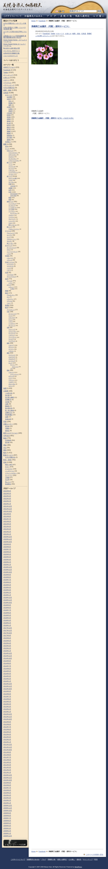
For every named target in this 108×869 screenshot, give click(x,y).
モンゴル (11, 182)
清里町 (9, 119)
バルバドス (10, 258)
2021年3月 (7, 529)
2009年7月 (7, 818)
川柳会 (7, 428)
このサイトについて (18, 859)
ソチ (11, 368)
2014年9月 (7, 661)
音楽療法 (8, 484)
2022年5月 (7, 493)
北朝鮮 (11, 188)
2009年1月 (7, 833)
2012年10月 (7, 719)
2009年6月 (7, 821)
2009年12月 (7, 805)
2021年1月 (7, 534)
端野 (10, 105)
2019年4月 (7, 587)
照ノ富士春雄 (9, 410)
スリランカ (12, 166)
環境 (5, 450)
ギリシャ (11, 347)
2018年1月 (7, 625)
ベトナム (11, 217)
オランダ (11, 376)
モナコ (11, 386)
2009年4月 (7, 826)
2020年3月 (7, 559)
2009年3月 (7, 828)
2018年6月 (7, 613)
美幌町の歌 (52, 859)
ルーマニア (12, 361)
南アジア (9, 162)
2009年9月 (7, 813)
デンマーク (12, 333)
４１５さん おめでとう (11, 51)
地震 (5, 388)
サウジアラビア (11, 276)
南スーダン (10, 243)
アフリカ (8, 231)
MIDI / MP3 (9, 464)
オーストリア (13, 314)
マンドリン (8, 475)
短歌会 (7, 430)
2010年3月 (7, 798)
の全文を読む (52, 118)
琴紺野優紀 (8, 414)
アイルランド (11, 309)
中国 (10, 184)
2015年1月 (7, 651)
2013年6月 (7, 699)
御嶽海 (7, 406)
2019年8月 (7, 577)
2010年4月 (7, 795)
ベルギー (11, 382)
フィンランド (13, 337)
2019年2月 (7, 592)
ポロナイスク (15, 366)
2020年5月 (7, 554)
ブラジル (9, 301)
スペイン (11, 349)
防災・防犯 (7, 460)
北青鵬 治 (8, 399)
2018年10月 (7, 603)
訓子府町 (9, 137)
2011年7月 (7, 757)
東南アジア (10, 201)
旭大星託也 (8, 408)
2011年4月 (7, 765)
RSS (96, 859)
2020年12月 (7, 537)
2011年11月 (7, 747)
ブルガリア (12, 359)
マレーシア (12, 219)
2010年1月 (7, 803)
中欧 (8, 311)
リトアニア (12, 341)
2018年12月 (7, 597)
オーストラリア (11, 247)
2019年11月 (7, 570)
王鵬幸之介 (8, 412)
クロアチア (12, 357)
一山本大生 (8, 393)
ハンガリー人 (9, 471)
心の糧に (72, 859)
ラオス (11, 223)
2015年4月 (7, 643)
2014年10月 (7, 658)
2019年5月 (7, 585)
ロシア (11, 363)
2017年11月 (7, 630)
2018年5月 (7, 615)
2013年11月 (7, 686)
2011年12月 (7, 744)
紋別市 (9, 125)
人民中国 (12, 186)
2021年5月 (7, 524)
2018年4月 (7, 618)
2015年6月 (7, 638)
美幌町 (89, 34)
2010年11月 (7, 778)
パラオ (9, 253)
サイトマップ (88, 859)
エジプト (9, 235)
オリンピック (8, 75)
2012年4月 (7, 734)
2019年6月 (7, 582)
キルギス (11, 156)
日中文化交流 (13, 193)
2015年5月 (7, 641)
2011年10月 (7, 750)
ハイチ (9, 268)
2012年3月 (7, 737)
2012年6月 (7, 729)
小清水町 (9, 113)
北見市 (9, 99)
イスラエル (10, 274)
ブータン (11, 174)
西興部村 (9, 135)
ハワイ (11, 283)
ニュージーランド (12, 251)
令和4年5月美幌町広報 (11, 53)
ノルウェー (12, 335)
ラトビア (11, 339)
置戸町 (9, 129)
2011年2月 (7, 770)
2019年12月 (7, 567)
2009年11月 (7, 808)
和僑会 (7, 305)
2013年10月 (7, 689)
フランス (11, 380)
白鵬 (6, 417)
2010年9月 (7, 783)
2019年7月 (7, 580)
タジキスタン (13, 158)
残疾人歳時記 (62, 859)
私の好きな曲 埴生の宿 (11, 48)
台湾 (10, 190)
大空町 (9, 107)
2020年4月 (7, 557)
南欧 (8, 343)
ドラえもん (7, 83)
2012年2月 (7, 739)
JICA (6, 146)
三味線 (7, 477)
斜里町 (9, 115)
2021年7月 (7, 519)
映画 (5, 438)
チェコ (11, 319)
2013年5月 (7, 701)
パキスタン (12, 170)
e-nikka (12, 288)
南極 (6, 291)
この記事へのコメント (43, 36)
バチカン (11, 351)
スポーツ (6, 80)
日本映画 (8, 440)
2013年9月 (7, 691)
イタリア (11, 345)
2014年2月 (7, 679)
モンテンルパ (13, 213)
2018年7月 (7, 610)
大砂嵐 (7, 402)
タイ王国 (11, 209)
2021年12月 (7, 506)
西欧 (8, 370)
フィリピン (12, 211)
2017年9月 (7, 635)
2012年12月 (7, 714)
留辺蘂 (11, 103)
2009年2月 (7, 831)
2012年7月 (7, 727)
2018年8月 (7, 608)
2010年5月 (7, 793)
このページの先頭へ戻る (94, 854)
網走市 (9, 127)
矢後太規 (8, 419)
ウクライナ (12, 355)
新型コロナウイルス (10, 433)
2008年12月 (7, 836)
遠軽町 (9, 139)
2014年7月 (7, 666)
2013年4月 (7, 704)
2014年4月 (7, 674)
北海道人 (8, 142)
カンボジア (12, 205)
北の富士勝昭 (9, 397)
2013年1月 (7, 712)
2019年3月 (7, 590)
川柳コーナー (8, 424)
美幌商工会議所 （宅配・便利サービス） (50, 26)
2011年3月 (7, 767)
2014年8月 (7, 663)
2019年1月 (7, 595)
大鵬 (6, 404)
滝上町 (9, 123)
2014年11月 (7, 656)
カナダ (9, 285)
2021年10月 (7, 511)
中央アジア (10, 150)
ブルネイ (11, 215)
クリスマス (8, 469)
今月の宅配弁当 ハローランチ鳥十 (14, 24)
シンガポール (13, 207)
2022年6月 (7, 491)
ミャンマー (12, 221)
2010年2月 (7, 800)
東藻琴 (11, 111)
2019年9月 (7, 575)
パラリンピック (9, 85)
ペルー (9, 303)
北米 (6, 279)
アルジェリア (11, 233)
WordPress (78, 867)
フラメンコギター (11, 473)
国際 (5, 144)
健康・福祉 (76, 34)
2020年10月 (7, 542)
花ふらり (8, 482)
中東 (6, 272)
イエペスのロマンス (10, 56)
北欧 (8, 327)
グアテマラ (10, 264)
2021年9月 (7, 514)
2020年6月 (7, 552)
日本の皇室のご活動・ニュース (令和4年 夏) (14, 28)
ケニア (9, 237)
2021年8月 (7, 516)
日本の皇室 (13, 195)
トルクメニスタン (14, 160)
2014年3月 (7, 676)
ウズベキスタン (13, 152)
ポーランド (12, 325)
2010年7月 (7, 788)
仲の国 (7, 395)
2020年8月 (7, 547)
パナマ (9, 270)
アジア (7, 148)
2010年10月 (7, 780)
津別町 (9, 117)
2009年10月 (7, 810)
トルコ (11, 321)
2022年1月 (7, 504)
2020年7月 (7, 549)
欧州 (6, 307)
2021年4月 (7, 526)
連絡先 (79, 859)
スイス (11, 315)
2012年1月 (7, 742)
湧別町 (9, 121)
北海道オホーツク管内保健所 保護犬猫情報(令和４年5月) (14, 36)
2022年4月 (7, 496)
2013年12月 (7, 684)
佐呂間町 (9, 97)
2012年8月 (7, 724)
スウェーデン (13, 331)
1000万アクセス (9, 67)
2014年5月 (7, 671)
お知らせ (68, 34)
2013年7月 (7, 696)
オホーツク (60, 34)
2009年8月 (7, 816)
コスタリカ (10, 266)
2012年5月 (7, 732)
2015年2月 (7, 648)
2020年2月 (7, 562)
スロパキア (12, 317)
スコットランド (14, 374)
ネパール (11, 168)
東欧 (8, 353)
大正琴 (7, 479)
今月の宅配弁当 (9, 88)
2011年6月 (7, 760)
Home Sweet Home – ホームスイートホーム (15, 41)
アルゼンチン (11, 295)
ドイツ (11, 378)
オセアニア (8, 245)
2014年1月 (7, 681)
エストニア (12, 329)
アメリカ (9, 281)
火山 (5, 448)
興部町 (9, 133)
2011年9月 (7, 752)
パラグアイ (10, 299)
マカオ (11, 180)
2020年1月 (7, 565)
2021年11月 (7, 509)
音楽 (5, 462)
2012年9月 (7, 722)
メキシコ (9, 260)
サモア (9, 249)
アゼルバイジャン (14, 229)
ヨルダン (9, 241)
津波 (5, 445)
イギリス (11, 372)
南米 (6, 293)
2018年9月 (7, 605)
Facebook (42, 21)
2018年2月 (7, 623)
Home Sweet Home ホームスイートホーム (14, 45)
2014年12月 (7, 653)
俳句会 (7, 426)
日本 (10, 192)
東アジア (9, 176)
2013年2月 (7, 709)
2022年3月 (7, 499)
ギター (7, 467)
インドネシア (13, 203)
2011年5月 (7, 762)
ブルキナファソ (11, 239)
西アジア (9, 227)
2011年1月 (7, 772)
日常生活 (6, 436)
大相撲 (5, 391)
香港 (10, 199)
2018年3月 (7, 620)
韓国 (10, 197)
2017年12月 (7, 628)
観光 (5, 453)
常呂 (10, 101)
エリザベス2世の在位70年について (15, 32)
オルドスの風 (13, 178)
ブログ (43, 859)
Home (33, 21)
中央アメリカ (9, 262)
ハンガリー (12, 323)
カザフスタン (13, 154)
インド (11, 164)
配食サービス (8, 455)
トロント (11, 287)
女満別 (11, 109)
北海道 (83, 34)
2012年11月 (7, 717)
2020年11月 (7, 539)
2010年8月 (7, 785)
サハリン (12, 364)
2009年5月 (7, 823)
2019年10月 (7, 572)
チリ (8, 297)
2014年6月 (7, 669)
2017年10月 (7, 633)
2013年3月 (7, 706)
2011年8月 (7, 755)
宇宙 (5, 421)
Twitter (53, 34)
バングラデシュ (13, 172)
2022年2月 (7, 501)
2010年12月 (7, 775)
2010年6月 (7, 790)
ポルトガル (12, 384)
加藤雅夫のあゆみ (33, 859)
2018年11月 (7, 600)
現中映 (7, 442)
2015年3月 (7, 646)
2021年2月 (7, 532)
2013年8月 (7, 694)
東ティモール (13, 225)
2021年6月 (7, 521)
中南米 (7, 256)
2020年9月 (7, 544)
